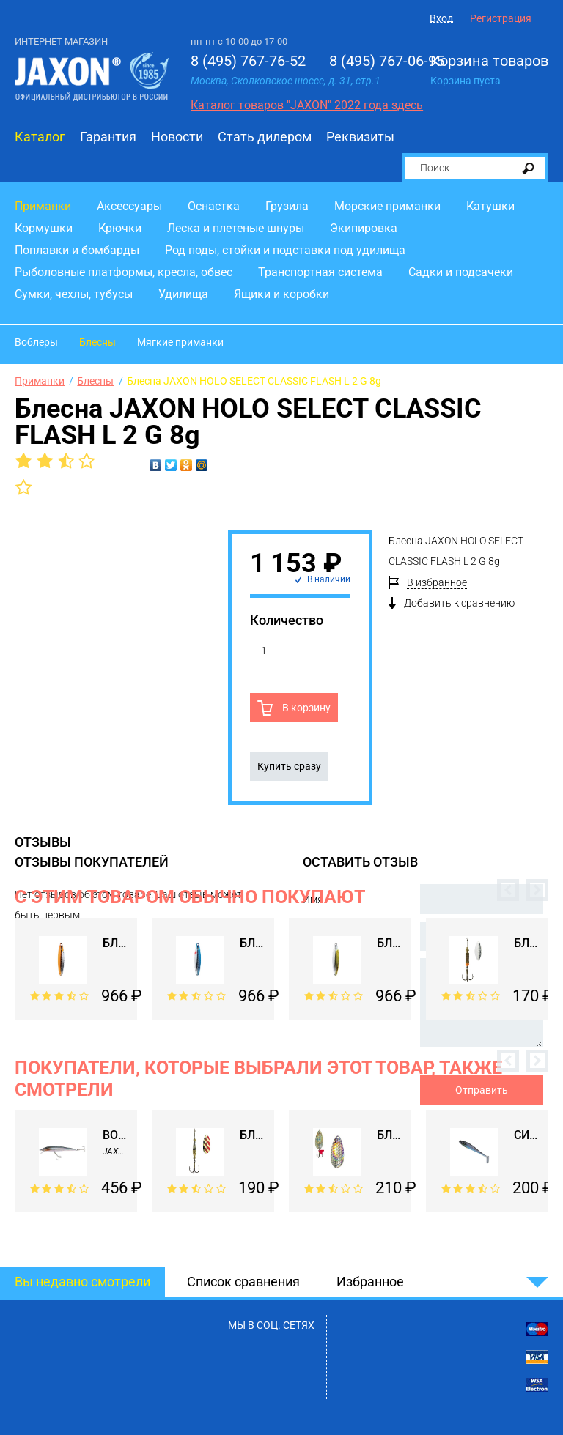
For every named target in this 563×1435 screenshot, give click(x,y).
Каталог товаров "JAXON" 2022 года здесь (307, 105)
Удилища (183, 294)
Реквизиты (360, 136)
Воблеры (36, 342)
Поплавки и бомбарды (77, 250)
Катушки (490, 206)
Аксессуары (129, 206)
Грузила (287, 206)
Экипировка (363, 228)
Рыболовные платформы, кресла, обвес (123, 272)
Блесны (97, 342)
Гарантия (108, 136)
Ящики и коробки (281, 294)
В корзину (305, 707)
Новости (177, 136)
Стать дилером (265, 136)
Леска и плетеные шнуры (235, 228)
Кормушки (44, 228)
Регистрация (500, 18)
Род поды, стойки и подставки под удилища (285, 250)
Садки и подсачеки (460, 272)
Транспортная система (320, 272)
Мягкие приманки (180, 342)
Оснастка (214, 206)
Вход (441, 18)
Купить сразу (289, 766)
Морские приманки (387, 206)
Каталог (40, 136)
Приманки (43, 206)
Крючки (119, 228)
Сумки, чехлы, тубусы (74, 294)
